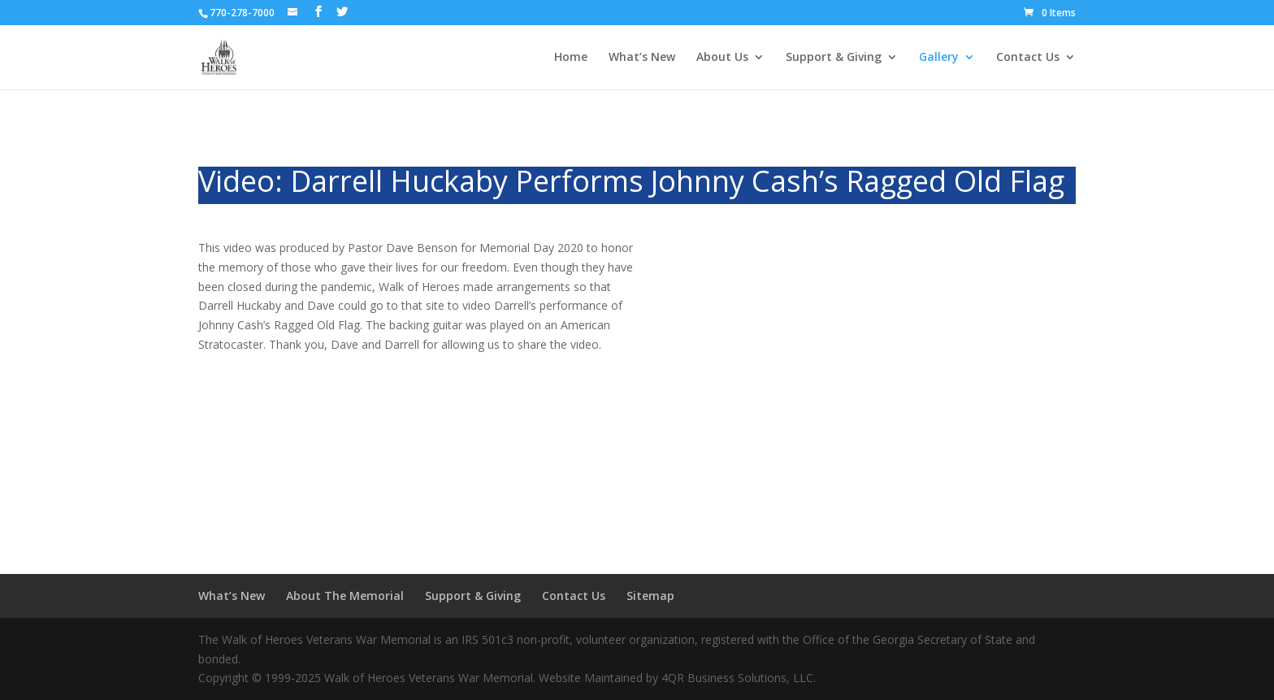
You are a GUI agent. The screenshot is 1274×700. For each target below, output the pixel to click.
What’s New (642, 57)
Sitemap (650, 595)
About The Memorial (345, 595)
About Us (722, 57)
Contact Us (1028, 57)
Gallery (939, 57)
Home (570, 57)
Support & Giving (834, 57)
